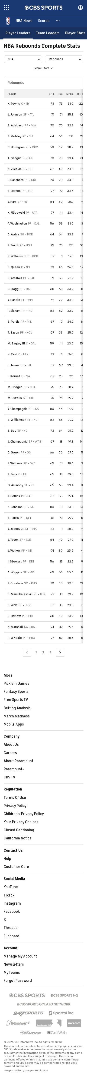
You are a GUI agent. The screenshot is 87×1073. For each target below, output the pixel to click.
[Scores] (43, 21)
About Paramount (18, 761)
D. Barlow (14, 616)
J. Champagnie (18, 409)
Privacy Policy (15, 805)
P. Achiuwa (15, 278)
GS (60, 94)
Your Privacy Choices (21, 822)
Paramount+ (14, 769)
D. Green (13, 452)
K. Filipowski (16, 213)
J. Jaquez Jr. (16, 529)
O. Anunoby (15, 485)
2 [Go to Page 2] (43, 652)
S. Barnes (14, 191)
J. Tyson (13, 540)
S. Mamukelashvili (20, 594)
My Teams (12, 972)
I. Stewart (15, 561)
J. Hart (12, 202)
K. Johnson (15, 507)
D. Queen (14, 267)
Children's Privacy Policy (24, 814)
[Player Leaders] (18, 33)
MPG (70, 94)
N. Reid (12, 354)
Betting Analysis (17, 708)
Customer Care (16, 866)
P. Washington (17, 223)
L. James (13, 365)
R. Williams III (17, 256)
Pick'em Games (16, 683)
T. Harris (13, 518)
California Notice (18, 838)
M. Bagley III (16, 343)
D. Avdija (13, 234)
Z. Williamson (17, 420)
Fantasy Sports (16, 691)
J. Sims (12, 474)
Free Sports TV (16, 699)
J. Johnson (15, 114)
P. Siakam (14, 311)
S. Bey (12, 431)
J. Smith (13, 245)
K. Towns (14, 104)
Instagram (12, 903)
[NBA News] (24, 21)
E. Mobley (14, 136)
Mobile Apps (14, 724)
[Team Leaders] (47, 33)
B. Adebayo (15, 125)
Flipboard (11, 936)
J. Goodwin (15, 583)
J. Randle (14, 300)
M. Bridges (15, 387)
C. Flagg (13, 289)
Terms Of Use (15, 797)
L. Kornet (14, 376)
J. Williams (15, 463)
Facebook (12, 911)
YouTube (11, 887)
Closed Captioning (19, 830)
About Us (11, 744)
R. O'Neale (15, 638)
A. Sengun (14, 158)
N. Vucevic (15, 169)
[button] (58, 21)
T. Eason (13, 332)
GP (51, 94)
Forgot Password (18, 980)
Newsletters (14, 964)
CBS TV (9, 777)
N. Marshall (15, 627)
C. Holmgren (16, 147)
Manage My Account (20, 956)
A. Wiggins (15, 572)
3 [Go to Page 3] (51, 652)
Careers (10, 753)
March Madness (17, 716)
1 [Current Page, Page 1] (36, 652)
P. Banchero (16, 180)
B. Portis (13, 322)
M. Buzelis (15, 398)
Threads (10, 927)
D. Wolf (12, 605)
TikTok (9, 895)
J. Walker (14, 551)
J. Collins (14, 496)
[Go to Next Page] (60, 652)
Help (7, 858)
